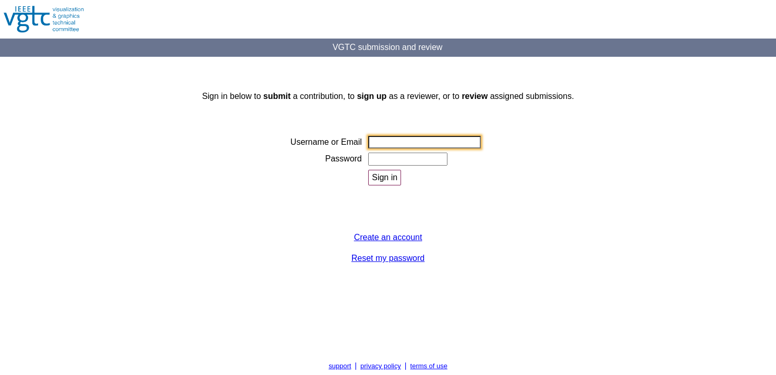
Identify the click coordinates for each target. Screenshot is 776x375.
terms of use (428, 366)
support (340, 366)
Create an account (388, 237)
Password (343, 158)
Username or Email (326, 142)
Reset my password (388, 258)
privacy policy (380, 366)
